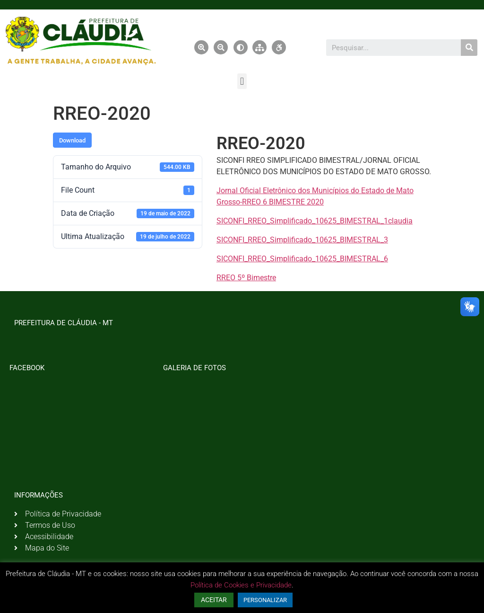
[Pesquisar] (469, 47)
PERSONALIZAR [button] (265, 600)
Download (72, 140)
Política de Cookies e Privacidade (241, 585)
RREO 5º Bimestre (246, 277)
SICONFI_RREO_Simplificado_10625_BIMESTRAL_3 (302, 239)
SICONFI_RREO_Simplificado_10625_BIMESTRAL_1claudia (314, 220)
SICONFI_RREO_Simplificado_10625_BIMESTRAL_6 (302, 258)
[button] (241, 81)
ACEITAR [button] (214, 600)
